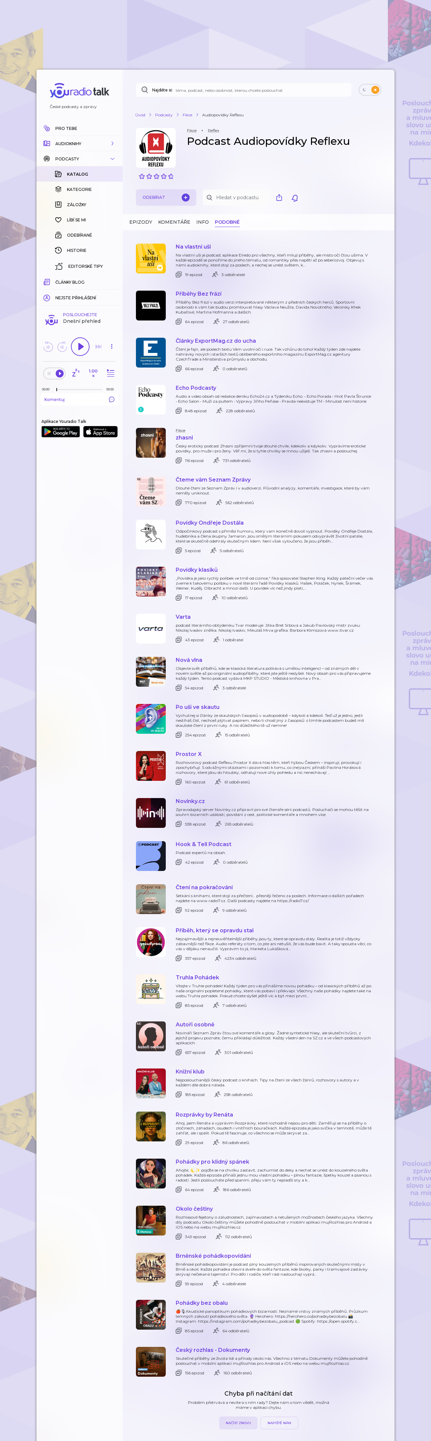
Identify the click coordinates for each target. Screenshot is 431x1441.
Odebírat (166, 198)
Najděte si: (162, 89)
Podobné (227, 222)
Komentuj (79, 291)
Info (202, 222)
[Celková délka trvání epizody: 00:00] (111, 281)
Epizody (140, 222)
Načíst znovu (238, 1423)
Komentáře (174, 222)
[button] (79, 143)
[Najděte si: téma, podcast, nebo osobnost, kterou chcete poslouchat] (243, 90)
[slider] (56, 281)
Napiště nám (279, 1423)
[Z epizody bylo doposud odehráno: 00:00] (47, 281)
